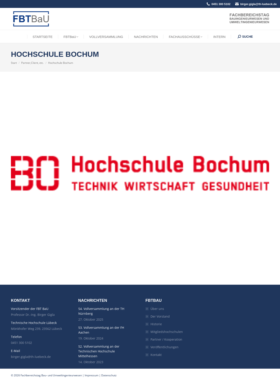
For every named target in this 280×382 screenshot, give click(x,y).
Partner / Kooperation (166, 339)
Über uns (157, 309)
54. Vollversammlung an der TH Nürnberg (101, 311)
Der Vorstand (160, 316)
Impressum (91, 375)
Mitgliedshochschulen (166, 332)
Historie (156, 324)
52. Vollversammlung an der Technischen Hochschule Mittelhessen (98, 351)
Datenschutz (109, 375)
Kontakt (156, 355)
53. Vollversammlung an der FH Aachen (101, 329)
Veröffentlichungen (164, 347)
